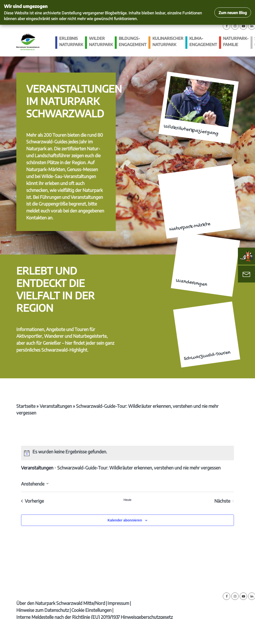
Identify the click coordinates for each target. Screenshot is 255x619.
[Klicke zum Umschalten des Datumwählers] (35, 484)
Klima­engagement (203, 41)
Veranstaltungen (56, 406)
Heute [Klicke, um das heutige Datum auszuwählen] (127, 500)
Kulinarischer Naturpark (167, 41)
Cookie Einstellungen (91, 610)
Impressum (118, 603)
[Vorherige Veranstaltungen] (32, 501)
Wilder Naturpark (101, 41)
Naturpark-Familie (236, 41)
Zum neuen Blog (233, 12)
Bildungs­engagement (132, 41)
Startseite (25, 406)
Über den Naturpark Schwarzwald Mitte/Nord (60, 603)
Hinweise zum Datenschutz (42, 610)
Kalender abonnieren (125, 520)
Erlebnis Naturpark (71, 41)
